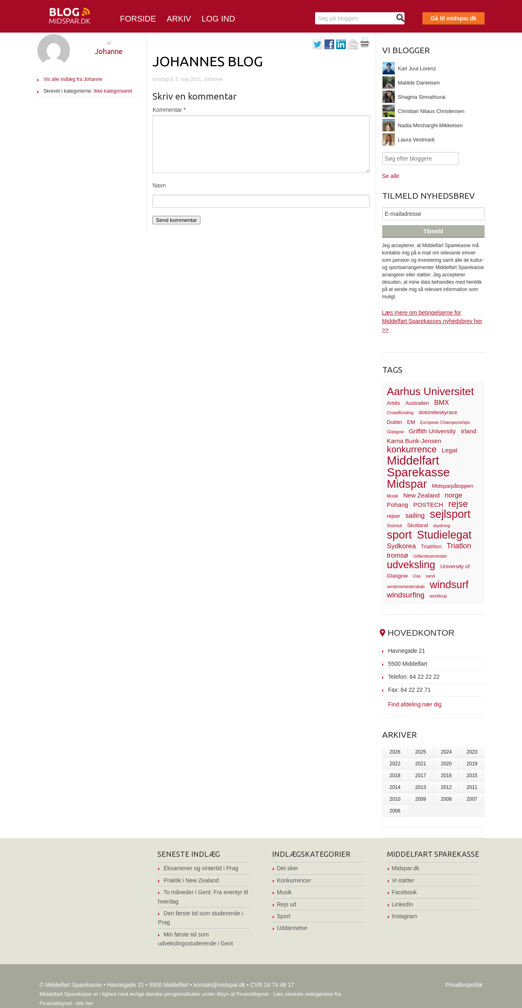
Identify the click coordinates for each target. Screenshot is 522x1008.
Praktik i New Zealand (191, 880)
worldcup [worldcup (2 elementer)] (438, 595)
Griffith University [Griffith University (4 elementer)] (432, 431)
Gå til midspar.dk (453, 18)
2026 (394, 752)
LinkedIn (402, 904)
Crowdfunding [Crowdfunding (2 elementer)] (400, 412)
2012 (446, 787)
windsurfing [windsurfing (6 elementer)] (406, 595)
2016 (446, 775)
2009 (420, 799)
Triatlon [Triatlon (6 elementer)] (459, 545)
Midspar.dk (406, 868)
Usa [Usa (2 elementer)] (416, 576)
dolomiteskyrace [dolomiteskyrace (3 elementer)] (438, 412)
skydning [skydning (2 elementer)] (441, 525)
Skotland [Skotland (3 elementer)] (417, 525)
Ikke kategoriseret (113, 91)
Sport (283, 916)
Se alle (391, 176)
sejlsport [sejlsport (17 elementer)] (450, 514)
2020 (446, 764)
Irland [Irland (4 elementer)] (468, 431)
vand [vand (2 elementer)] (430, 576)
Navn (159, 185)
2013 (420, 787)
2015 (472, 775)
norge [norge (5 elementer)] (453, 495)
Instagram (404, 916)
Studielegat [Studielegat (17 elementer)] (444, 535)
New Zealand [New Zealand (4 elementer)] (421, 495)
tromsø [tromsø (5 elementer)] (398, 555)
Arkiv (179, 18)
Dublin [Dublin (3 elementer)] (394, 422)
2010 (394, 799)
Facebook (404, 892)
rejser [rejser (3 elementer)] (393, 516)
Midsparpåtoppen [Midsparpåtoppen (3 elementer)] (452, 486)
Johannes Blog (207, 61)
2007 (472, 799)
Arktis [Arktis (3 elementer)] (393, 403)
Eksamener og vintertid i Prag (200, 868)
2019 (472, 764)
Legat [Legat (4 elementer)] (449, 450)
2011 (472, 787)
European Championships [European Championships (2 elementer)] (445, 422)
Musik (284, 892)
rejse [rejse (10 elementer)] (458, 504)
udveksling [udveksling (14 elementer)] (411, 564)
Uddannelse (292, 928)
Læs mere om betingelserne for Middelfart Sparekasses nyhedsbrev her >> (432, 321)
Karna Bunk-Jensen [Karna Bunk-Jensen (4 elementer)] (414, 440)
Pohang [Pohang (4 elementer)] (397, 504)
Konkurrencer (294, 880)
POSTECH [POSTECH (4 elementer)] (428, 504)
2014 (394, 787)
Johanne (109, 51)
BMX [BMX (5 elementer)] (441, 402)
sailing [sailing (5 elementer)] (415, 515)
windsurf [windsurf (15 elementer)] (449, 584)
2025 (420, 752)
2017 (420, 775)
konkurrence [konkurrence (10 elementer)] (412, 449)
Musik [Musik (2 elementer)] (392, 495)
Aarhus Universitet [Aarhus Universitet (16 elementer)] (430, 391)
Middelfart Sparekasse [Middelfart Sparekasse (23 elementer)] (418, 466)
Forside (138, 18)
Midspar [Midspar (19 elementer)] (407, 484)
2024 (446, 752)
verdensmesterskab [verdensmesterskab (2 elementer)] (406, 586)
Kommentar (169, 109)
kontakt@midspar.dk (219, 985)
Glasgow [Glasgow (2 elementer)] (395, 431)
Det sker (287, 868)
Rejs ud (286, 904)
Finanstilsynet (252, 994)
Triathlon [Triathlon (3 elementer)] (431, 546)
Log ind (218, 18)
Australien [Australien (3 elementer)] (417, 403)
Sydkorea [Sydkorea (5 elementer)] (401, 546)
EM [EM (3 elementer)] (411, 422)
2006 (394, 811)
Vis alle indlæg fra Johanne (73, 79)
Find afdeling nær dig (415, 704)
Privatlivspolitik (464, 985)
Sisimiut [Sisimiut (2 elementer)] (394, 525)
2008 (446, 799)
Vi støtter (403, 880)
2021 (420, 764)
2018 (394, 775)
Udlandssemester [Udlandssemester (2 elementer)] (430, 556)
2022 (394, 764)
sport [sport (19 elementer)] (399, 534)
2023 (472, 752)
